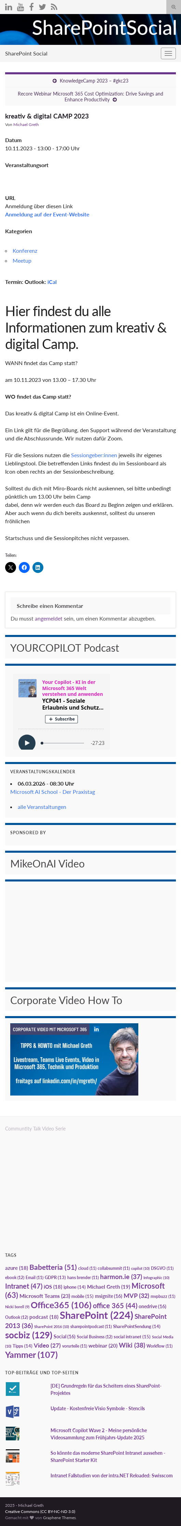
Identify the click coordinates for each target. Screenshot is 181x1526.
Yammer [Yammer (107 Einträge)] (31, 1354)
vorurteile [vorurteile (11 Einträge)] (74, 1346)
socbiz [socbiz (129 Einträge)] (28, 1334)
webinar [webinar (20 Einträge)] (102, 1345)
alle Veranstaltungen (42, 806)
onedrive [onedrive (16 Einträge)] (152, 1306)
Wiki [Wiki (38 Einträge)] (132, 1345)
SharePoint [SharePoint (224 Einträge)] (96, 1315)
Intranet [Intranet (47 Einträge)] (23, 1286)
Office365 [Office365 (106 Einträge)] (61, 1305)
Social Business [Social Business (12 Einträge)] (94, 1336)
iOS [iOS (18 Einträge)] (53, 1287)
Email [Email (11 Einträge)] (34, 1277)
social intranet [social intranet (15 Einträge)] (132, 1336)
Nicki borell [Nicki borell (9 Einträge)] (17, 1306)
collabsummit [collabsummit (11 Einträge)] (114, 1268)
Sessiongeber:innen (94, 455)
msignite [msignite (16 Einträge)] (108, 1296)
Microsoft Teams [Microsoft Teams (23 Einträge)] (44, 1295)
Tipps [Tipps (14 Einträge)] (22, 1346)
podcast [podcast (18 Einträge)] (43, 1317)
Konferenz (25, 250)
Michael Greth (26, 124)
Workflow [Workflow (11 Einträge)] (159, 1346)
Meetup (22, 260)
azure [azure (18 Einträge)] (16, 1268)
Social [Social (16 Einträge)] (64, 1336)
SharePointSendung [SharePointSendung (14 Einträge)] (137, 1326)
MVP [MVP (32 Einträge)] (136, 1295)
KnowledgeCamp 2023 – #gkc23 (94, 81)
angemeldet (48, 618)
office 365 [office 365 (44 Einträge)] (115, 1306)
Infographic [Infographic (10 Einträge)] (156, 1277)
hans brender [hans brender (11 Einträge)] (83, 1277)
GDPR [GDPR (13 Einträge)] (55, 1277)
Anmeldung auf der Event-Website (47, 214)
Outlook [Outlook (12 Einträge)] (16, 1317)
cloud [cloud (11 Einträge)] (87, 1268)
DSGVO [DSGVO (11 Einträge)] (162, 1268)
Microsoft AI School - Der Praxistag (52, 791)
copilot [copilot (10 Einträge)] (140, 1268)
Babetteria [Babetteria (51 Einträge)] (53, 1267)
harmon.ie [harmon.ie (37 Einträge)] (121, 1276)
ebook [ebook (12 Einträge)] (14, 1277)
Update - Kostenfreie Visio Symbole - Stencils (98, 1408)
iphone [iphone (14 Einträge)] (75, 1287)
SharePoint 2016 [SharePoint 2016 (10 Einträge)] (51, 1326)
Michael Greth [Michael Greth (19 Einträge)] (108, 1287)
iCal (52, 281)
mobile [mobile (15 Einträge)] (82, 1296)
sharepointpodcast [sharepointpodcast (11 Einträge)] (91, 1326)
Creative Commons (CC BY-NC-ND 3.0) (40, 1511)
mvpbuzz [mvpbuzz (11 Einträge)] (163, 1296)
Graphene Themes (59, 1517)
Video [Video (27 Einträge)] (47, 1345)
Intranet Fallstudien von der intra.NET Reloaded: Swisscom (112, 1475)
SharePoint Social (26, 53)
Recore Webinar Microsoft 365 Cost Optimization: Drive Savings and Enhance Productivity (90, 96)
